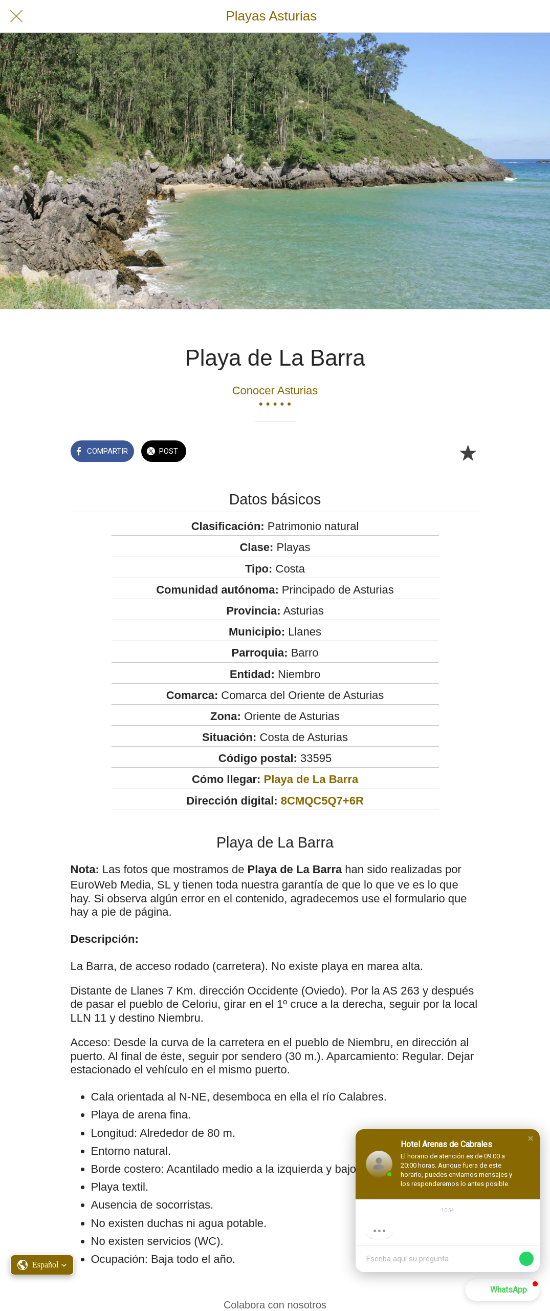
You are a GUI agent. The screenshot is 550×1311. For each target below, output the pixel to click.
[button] (530, 1138)
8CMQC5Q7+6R (322, 800)
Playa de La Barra (310, 779)
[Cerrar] (16, 16)
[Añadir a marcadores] (467, 452)
